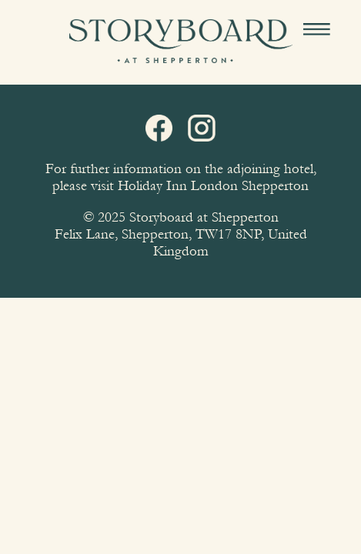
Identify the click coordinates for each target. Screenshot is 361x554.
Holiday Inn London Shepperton (213, 186)
